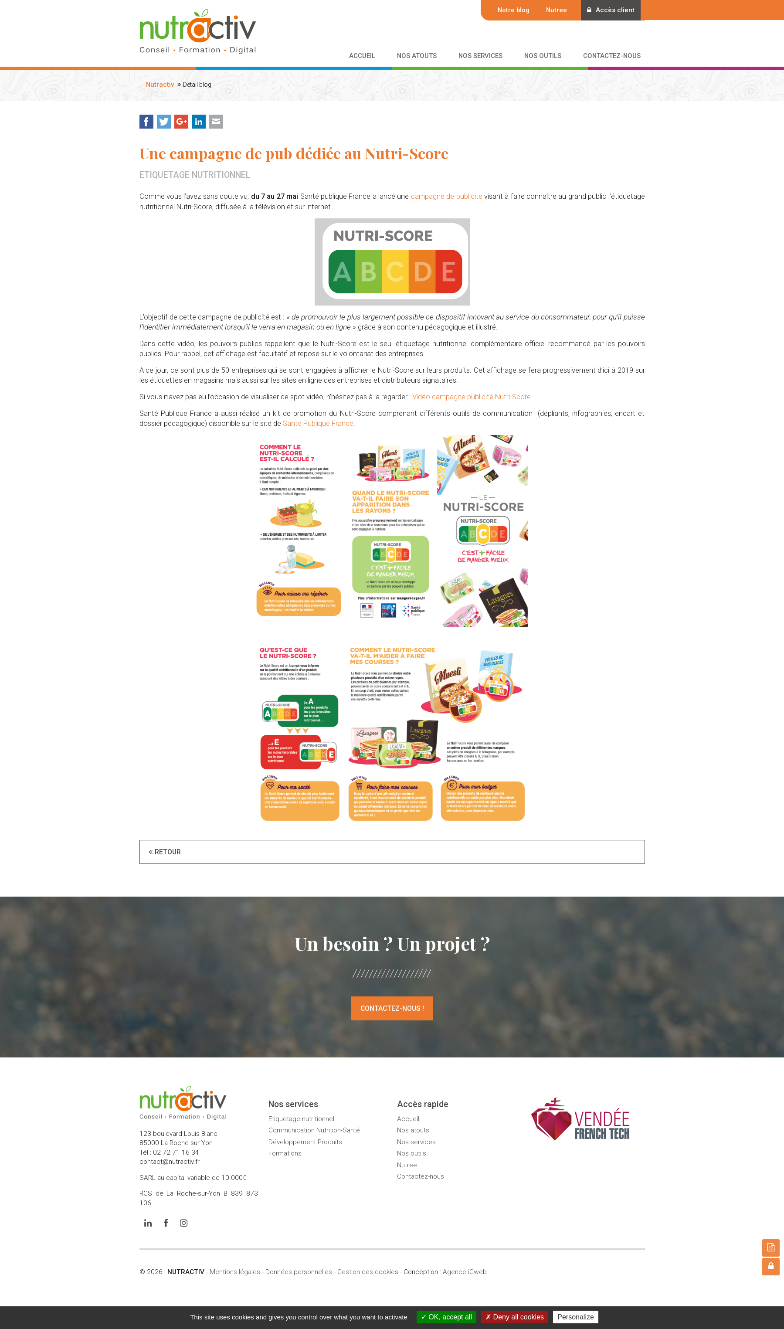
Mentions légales (235, 1272)
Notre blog (509, 10)
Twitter (164, 122)
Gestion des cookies (367, 1272)
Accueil (408, 1118)
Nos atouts (413, 1130)
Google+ (181, 122)
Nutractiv (160, 84)
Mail (216, 122)
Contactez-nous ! (392, 1008)
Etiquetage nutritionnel (301, 1118)
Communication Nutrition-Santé (314, 1130)
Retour (168, 851)
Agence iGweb (465, 1272)
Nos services (416, 1141)
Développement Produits (305, 1141)
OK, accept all (446, 1317)
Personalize (575, 1317)
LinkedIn (199, 122)
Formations (285, 1153)
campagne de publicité (446, 196)
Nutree (552, 10)
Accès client (608, 10)
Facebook (146, 122)
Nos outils (411, 1153)
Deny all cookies (514, 1317)
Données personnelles (298, 1272)
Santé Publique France (318, 423)
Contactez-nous (420, 1176)
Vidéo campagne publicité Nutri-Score (471, 397)
